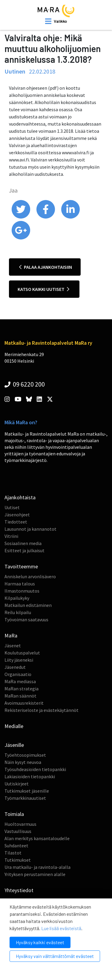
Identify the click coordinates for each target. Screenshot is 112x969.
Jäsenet (12, 645)
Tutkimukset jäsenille (26, 791)
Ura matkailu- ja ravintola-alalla (37, 867)
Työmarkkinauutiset (25, 798)
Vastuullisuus (17, 831)
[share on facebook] (46, 217)
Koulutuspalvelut (22, 653)
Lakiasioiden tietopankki (29, 776)
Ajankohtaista (20, 497)
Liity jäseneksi (18, 660)
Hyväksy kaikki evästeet (40, 942)
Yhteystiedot (18, 890)
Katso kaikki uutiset (43, 289)
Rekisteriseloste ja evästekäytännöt (41, 710)
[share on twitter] (21, 217)
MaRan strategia (21, 689)
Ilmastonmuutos (21, 591)
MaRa (10, 635)
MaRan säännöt (20, 696)
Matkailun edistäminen (28, 605)
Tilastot (13, 853)
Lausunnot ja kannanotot (30, 529)
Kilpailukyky (16, 598)
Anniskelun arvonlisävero (30, 576)
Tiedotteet (15, 522)
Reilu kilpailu (17, 612)
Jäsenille (14, 744)
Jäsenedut (15, 667)
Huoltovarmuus (20, 824)
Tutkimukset (17, 860)
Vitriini (11, 536)
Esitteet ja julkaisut (24, 550)
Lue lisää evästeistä (61, 928)
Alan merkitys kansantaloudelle (37, 838)
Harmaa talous (19, 584)
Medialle (13, 726)
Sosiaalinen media (23, 543)
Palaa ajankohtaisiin (45, 267)
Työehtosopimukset (25, 755)
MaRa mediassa (20, 681)
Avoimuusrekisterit (24, 703)
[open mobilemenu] (56, 21)
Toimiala (14, 814)
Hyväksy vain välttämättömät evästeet (55, 956)
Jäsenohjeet (17, 515)
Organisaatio (17, 674)
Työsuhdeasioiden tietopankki (35, 769)
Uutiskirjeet (16, 784)
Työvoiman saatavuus (26, 619)
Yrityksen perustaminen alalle (34, 874)
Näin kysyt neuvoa (22, 762)
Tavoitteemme (21, 566)
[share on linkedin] (70, 217)
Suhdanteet (16, 846)
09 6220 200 (24, 384)
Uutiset (12, 507)
